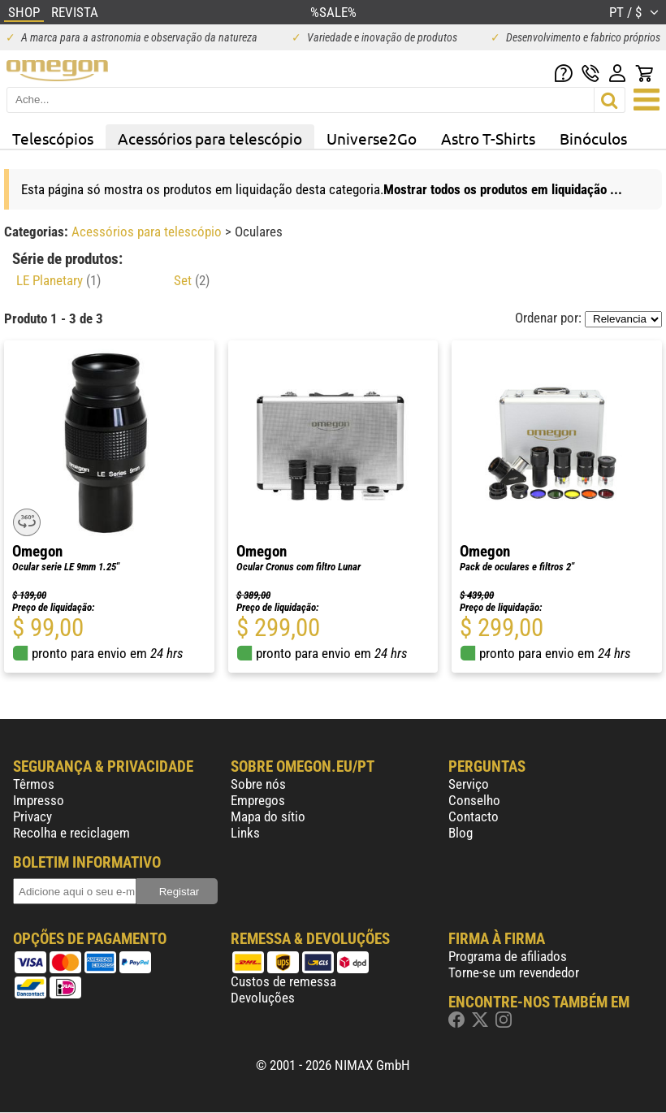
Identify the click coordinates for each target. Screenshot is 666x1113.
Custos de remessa (283, 981)
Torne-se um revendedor (513, 972)
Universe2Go (372, 138)
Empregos (258, 800)
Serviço (468, 784)
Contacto (473, 816)
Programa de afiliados (507, 956)
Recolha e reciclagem (71, 833)
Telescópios (52, 138)
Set (192, 280)
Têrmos (33, 784)
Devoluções (263, 998)
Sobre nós (258, 784)
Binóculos (593, 138)
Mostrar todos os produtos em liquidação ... (502, 189)
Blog (460, 833)
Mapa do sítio (268, 816)
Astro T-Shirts (488, 138)
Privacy (32, 816)
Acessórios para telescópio (210, 138)
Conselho (474, 800)
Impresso (38, 800)
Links (245, 833)
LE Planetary (58, 280)
